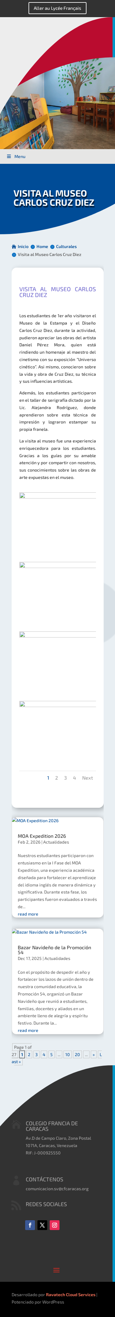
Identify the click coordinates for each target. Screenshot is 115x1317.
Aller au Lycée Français (57, 8)
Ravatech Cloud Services (70, 1294)
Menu (15, 156)
